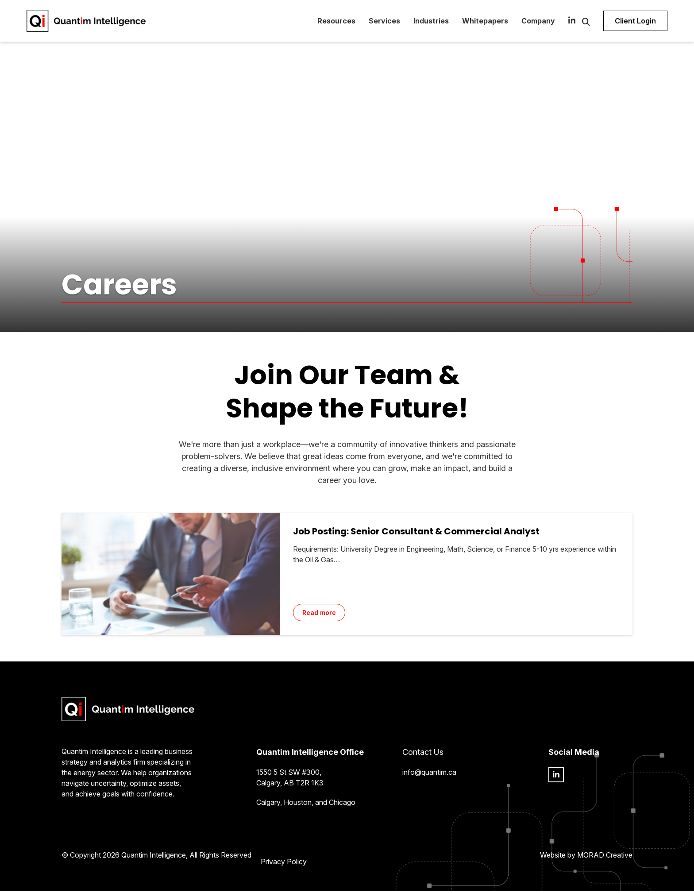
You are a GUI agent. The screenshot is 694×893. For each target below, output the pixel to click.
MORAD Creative (604, 856)
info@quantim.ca (429, 773)
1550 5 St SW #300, (288, 773)
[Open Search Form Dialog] (577, 22)
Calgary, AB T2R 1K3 (290, 784)
